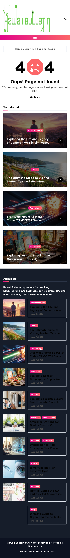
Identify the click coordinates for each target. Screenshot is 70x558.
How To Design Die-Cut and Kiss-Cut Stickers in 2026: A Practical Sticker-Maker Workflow (46, 495)
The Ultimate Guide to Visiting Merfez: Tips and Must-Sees (28, 179)
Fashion (34, 394)
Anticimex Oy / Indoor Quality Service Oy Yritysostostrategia (44, 425)
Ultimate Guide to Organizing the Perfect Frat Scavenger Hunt (44, 517)
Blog (33, 509)
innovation (48, 440)
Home (18, 49)
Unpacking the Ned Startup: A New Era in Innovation (44, 448)
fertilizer (35, 417)
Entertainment (35, 130)
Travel (35, 169)
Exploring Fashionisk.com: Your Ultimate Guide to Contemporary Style (46, 402)
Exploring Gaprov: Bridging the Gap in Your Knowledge (28, 257)
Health (34, 463)
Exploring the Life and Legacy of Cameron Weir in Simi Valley (28, 140)
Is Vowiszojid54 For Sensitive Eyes (42, 469)
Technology (35, 208)
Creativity (35, 247)
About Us (34, 551)
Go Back (35, 97)
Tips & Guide (49, 417)
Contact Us (47, 551)
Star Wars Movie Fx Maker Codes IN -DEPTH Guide (25, 218)
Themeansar (35, 546)
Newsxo (55, 542)
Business (35, 440)
